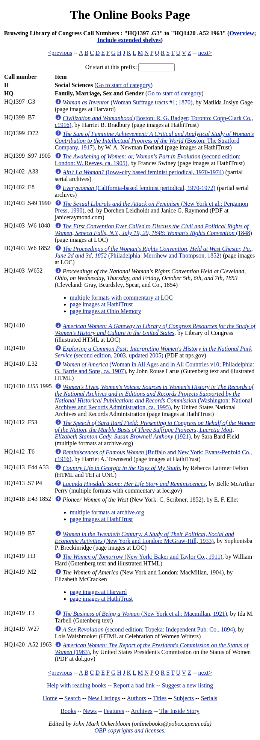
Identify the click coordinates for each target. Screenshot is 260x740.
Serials (209, 698)
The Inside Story (179, 711)
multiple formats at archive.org (107, 512)
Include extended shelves (129, 40)
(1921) (155, 430)
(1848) (153, 229)
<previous (60, 53)
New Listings (104, 698)
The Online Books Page (130, 14)
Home (50, 698)
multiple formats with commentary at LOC (121, 297)
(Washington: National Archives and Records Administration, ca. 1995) (154, 397)
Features (114, 711)
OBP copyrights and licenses (129, 730)
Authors (136, 698)
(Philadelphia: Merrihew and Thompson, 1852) (154, 252)
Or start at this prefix (110, 67)
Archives (142, 711)
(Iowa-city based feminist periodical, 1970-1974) (143, 172)
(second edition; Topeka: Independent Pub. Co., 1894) (149, 629)
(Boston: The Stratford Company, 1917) (154, 141)
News (90, 711)
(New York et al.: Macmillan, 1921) (145, 613)
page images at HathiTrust (101, 304)
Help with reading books (76, 685)
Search (73, 698)
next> (205, 53)
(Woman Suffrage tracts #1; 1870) (128, 102)
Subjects (184, 698)
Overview (241, 33)
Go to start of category (124, 85)
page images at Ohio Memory (105, 311)
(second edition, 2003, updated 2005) (153, 352)
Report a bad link (134, 685)
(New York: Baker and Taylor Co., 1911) (142, 556)
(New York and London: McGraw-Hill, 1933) (144, 537)
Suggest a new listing (187, 685)
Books (68, 711)
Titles (159, 698)
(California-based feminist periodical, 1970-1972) (139, 188)
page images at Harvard (98, 592)
